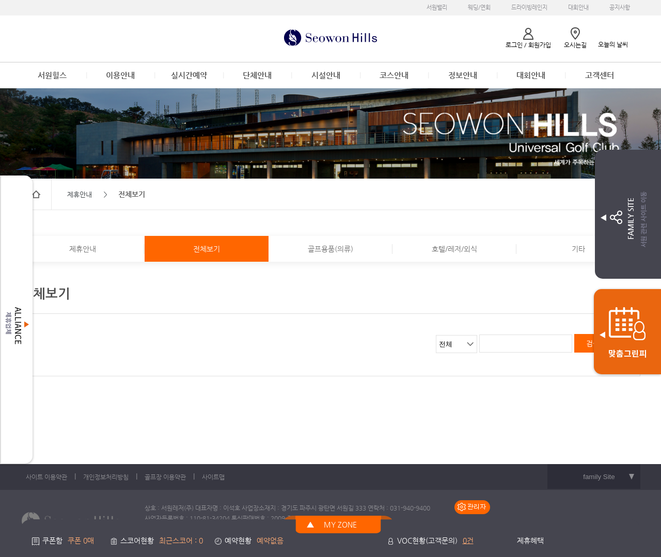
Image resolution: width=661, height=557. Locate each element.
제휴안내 (82, 249)
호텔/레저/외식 (454, 249)
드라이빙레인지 (529, 7)
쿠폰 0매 (81, 540)
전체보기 (206, 249)
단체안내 (257, 75)
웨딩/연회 (479, 7)
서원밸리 (437, 7)
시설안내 (325, 75)
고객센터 (599, 75)
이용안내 (120, 75)
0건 (468, 540)
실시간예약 (189, 75)
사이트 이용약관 (46, 477)
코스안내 (394, 75)
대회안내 (578, 7)
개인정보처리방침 (106, 477)
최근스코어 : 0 (181, 540)
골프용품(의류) (330, 249)
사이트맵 (213, 477)
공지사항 (619, 7)
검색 (593, 343)
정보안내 (462, 75)
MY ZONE (340, 524)
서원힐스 (52, 75)
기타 (578, 249)
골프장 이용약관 (165, 477)
